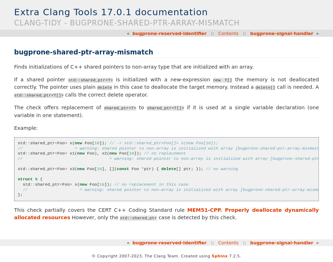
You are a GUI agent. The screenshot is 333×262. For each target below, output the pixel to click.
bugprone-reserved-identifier (169, 33)
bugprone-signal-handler (281, 33)
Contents (228, 33)
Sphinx (220, 256)
